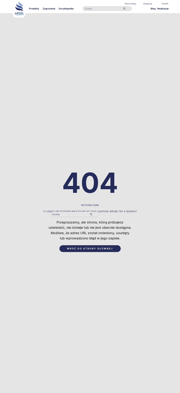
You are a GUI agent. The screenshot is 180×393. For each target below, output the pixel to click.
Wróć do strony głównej (90, 248)
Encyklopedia (66, 8)
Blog (153, 8)
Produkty (34, 8)
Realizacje (163, 8)
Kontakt (165, 4)
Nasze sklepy (130, 4)
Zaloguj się (147, 4)
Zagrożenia (49, 8)
